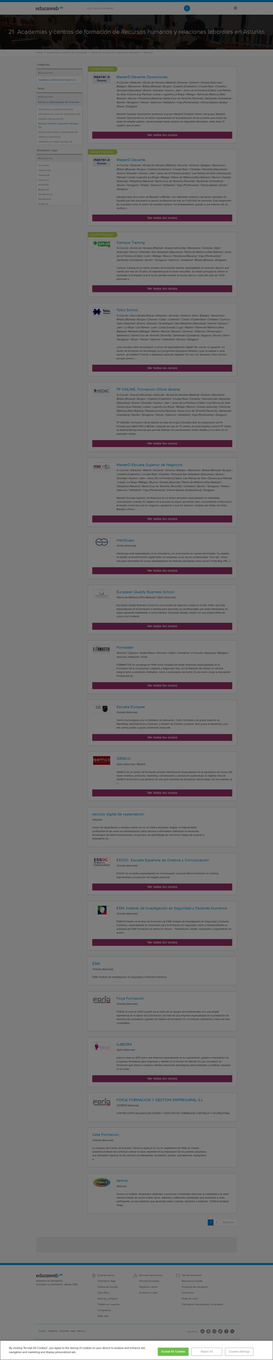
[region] (136, 1350)
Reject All (207, 1351)
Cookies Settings (239, 1351)
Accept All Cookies (173, 1351)
